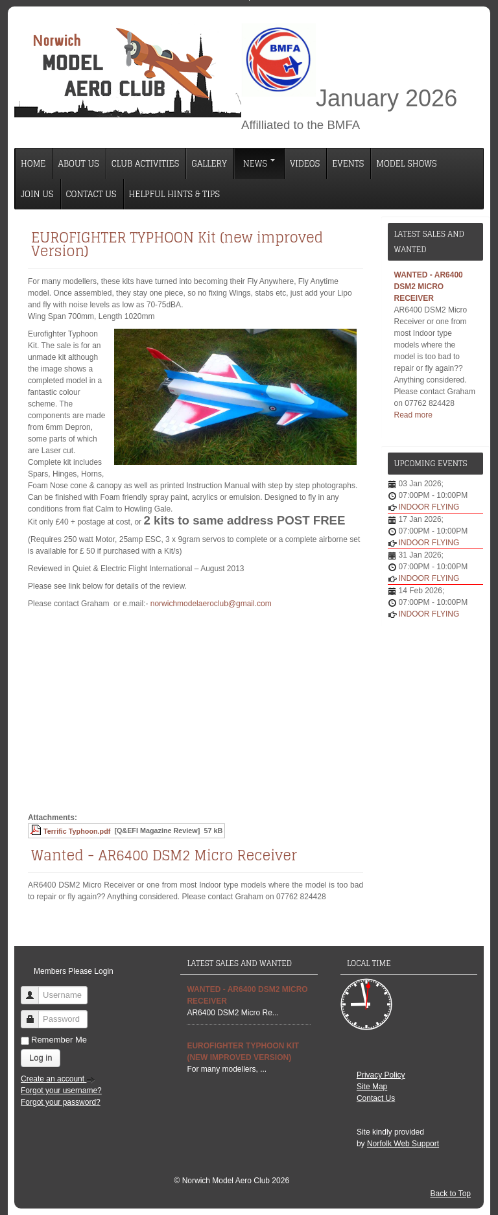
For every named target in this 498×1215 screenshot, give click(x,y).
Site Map (372, 1086)
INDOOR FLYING (429, 507)
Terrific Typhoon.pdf (76, 831)
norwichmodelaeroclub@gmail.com (211, 603)
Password (34, 1013)
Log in (40, 1058)
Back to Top (451, 1193)
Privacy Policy (381, 1074)
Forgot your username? (61, 1090)
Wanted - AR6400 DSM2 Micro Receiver (164, 855)
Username (34, 989)
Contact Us (376, 1098)
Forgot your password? (61, 1102)
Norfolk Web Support (403, 1143)
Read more (413, 414)
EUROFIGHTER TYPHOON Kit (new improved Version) (177, 244)
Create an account (58, 1078)
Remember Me (59, 1039)
